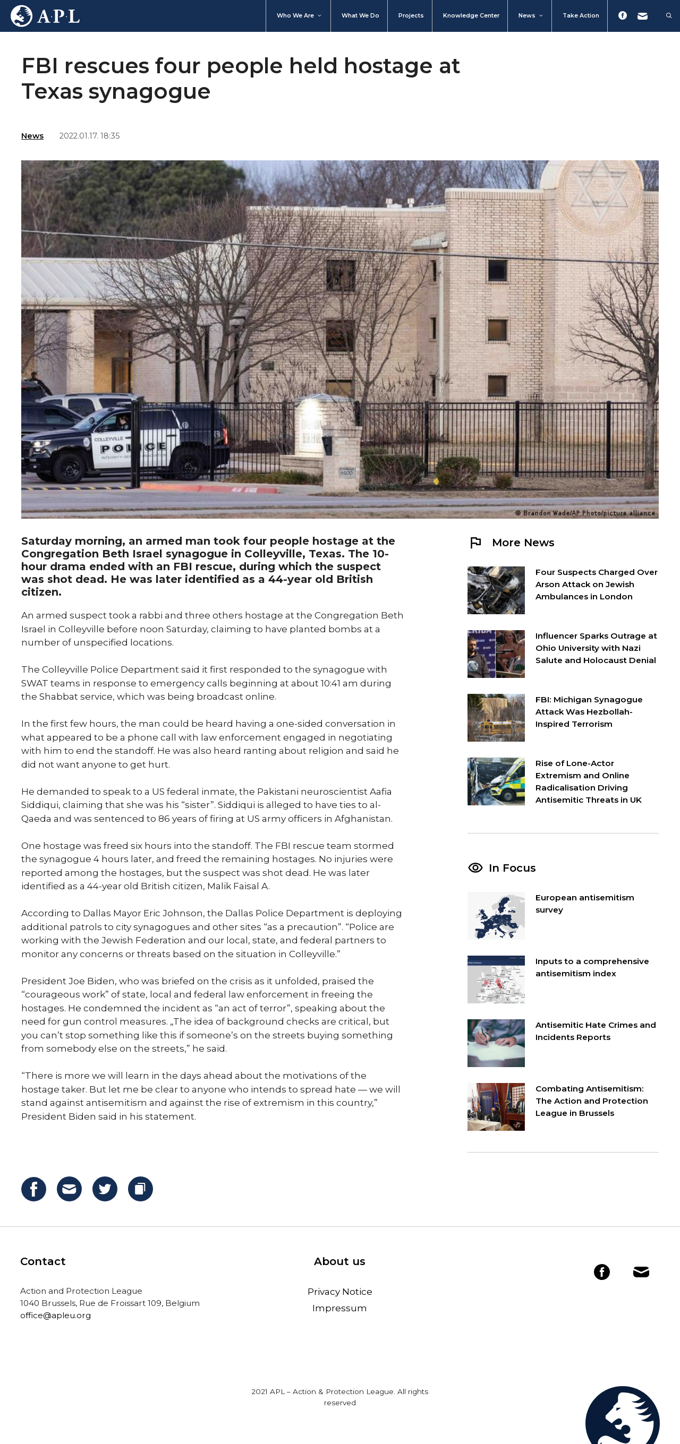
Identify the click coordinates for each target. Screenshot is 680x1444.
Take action (581, 15)
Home (40, 16)
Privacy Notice (340, 1291)
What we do (360, 15)
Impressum (339, 1308)
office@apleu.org (55, 1315)
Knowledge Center (471, 15)
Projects (411, 15)
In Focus (512, 868)
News (531, 16)
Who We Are (299, 16)
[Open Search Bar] (664, 16)
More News (511, 542)
